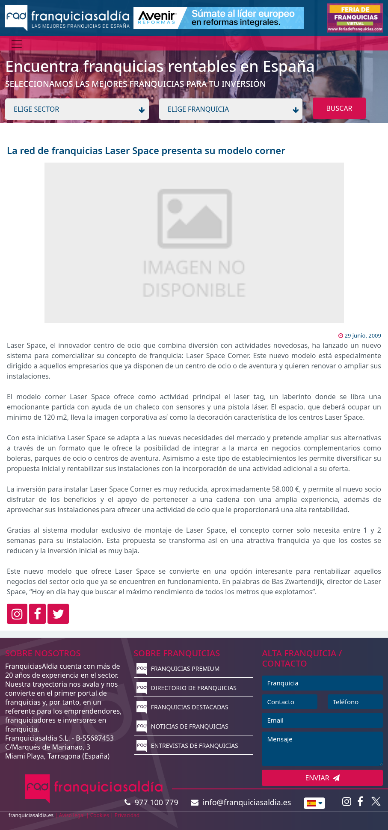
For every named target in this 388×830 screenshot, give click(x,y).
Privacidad (127, 815)
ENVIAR (322, 778)
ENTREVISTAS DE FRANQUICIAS (187, 745)
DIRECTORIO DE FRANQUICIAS (186, 688)
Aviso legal (72, 815)
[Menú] (16, 44)
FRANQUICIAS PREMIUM (177, 668)
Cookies (99, 815)
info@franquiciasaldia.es (241, 802)
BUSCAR (339, 108)
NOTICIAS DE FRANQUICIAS (182, 726)
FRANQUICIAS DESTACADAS (182, 707)
